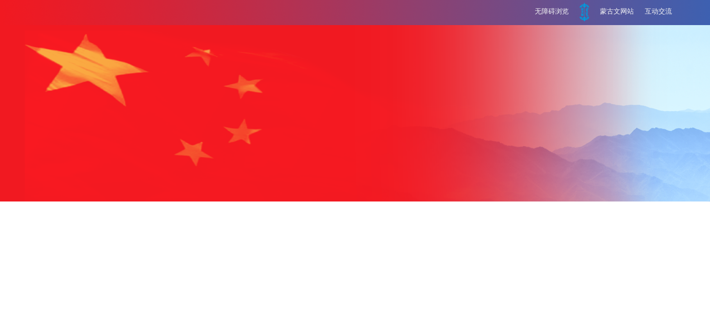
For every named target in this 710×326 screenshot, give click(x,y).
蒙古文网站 (617, 11)
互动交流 (658, 11)
